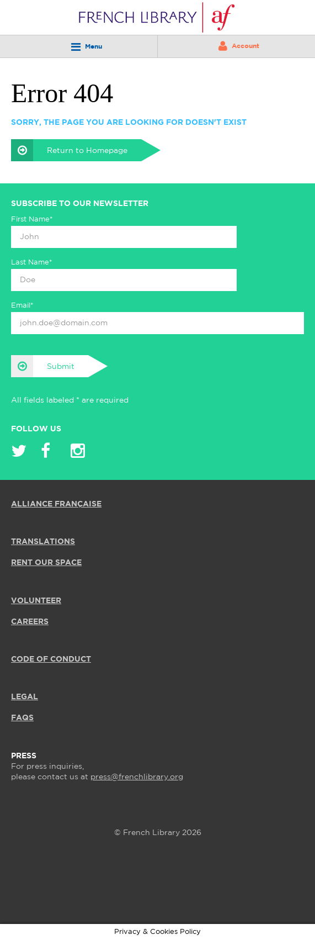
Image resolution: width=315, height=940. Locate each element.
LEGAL (24, 697)
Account (238, 45)
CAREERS (30, 622)
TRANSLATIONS (43, 541)
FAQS (22, 718)
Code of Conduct (51, 659)
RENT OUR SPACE (46, 562)
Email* (22, 306)
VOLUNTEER (36, 601)
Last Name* (31, 263)
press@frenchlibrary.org (136, 777)
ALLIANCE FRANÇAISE (56, 504)
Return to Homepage (69, 150)
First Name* (32, 219)
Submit (42, 366)
